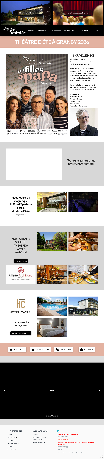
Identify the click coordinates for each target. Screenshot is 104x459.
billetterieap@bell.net (63, 439)
